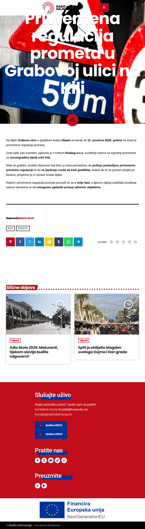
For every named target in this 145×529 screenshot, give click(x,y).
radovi (23, 228)
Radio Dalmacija (20, 525)
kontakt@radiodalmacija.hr (53, 414)
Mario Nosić (27, 218)
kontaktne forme (46, 409)
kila (10, 228)
